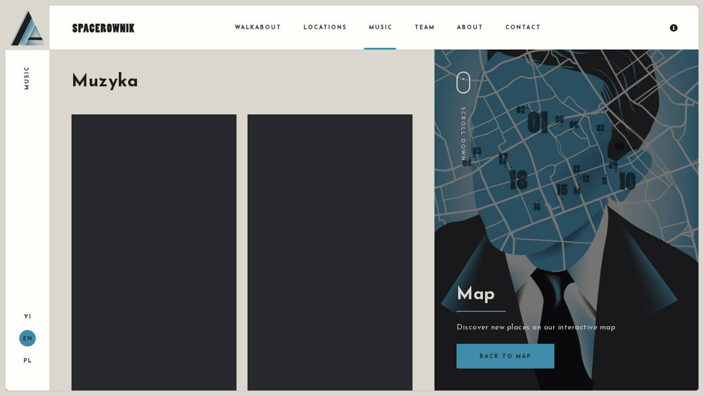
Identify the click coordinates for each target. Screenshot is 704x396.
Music (381, 28)
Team (425, 28)
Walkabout (258, 28)
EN (28, 339)
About (470, 28)
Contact (523, 28)
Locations (325, 28)
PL (28, 361)
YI (28, 317)
